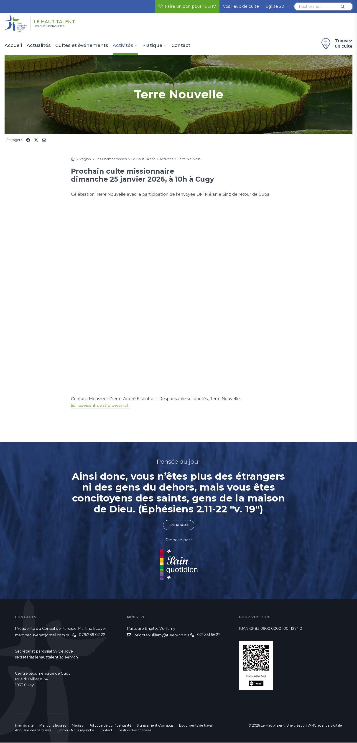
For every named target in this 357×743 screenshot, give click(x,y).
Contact (180, 45)
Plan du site (24, 726)
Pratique (152, 45)
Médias (77, 726)
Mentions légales (52, 726)
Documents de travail (196, 726)
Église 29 (275, 6)
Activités (123, 45)
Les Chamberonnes (55, 27)
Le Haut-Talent (63, 21)
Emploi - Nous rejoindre (75, 731)
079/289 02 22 (92, 635)
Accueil (13, 45)
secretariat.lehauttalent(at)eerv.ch (46, 658)
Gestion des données (134, 731)
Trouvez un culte (336, 43)
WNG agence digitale (325, 726)
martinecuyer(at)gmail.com (40, 635)
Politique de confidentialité (110, 726)
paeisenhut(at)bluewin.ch (104, 405)
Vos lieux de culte (241, 6)
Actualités (39, 45)
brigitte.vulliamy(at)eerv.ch (158, 635)
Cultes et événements (81, 45)
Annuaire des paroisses (33, 731)
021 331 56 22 (209, 635)
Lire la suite (178, 525)
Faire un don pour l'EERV (187, 6)
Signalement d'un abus (155, 726)
